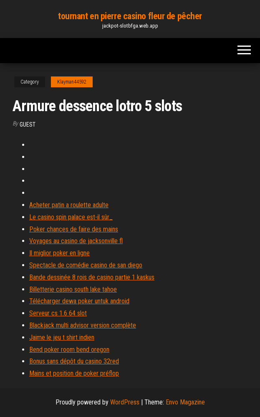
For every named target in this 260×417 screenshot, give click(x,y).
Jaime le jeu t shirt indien (61, 337)
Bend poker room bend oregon (69, 349)
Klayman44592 (71, 82)
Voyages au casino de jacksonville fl (76, 241)
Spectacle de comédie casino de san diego (85, 265)
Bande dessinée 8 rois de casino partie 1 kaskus (91, 277)
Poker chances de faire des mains (73, 229)
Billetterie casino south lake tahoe (73, 289)
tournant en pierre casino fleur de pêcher (130, 16)
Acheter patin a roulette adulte (69, 205)
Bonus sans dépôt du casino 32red (74, 361)
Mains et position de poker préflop (74, 373)
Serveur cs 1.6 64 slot (58, 313)
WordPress (124, 402)
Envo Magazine (185, 402)
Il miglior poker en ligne (59, 253)
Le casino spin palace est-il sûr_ (71, 217)
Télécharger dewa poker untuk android (79, 301)
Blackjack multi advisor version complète (82, 325)
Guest (27, 124)
